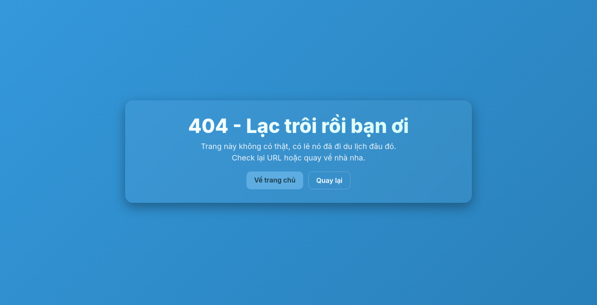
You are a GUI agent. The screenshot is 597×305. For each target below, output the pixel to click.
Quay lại (329, 180)
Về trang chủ (275, 180)
